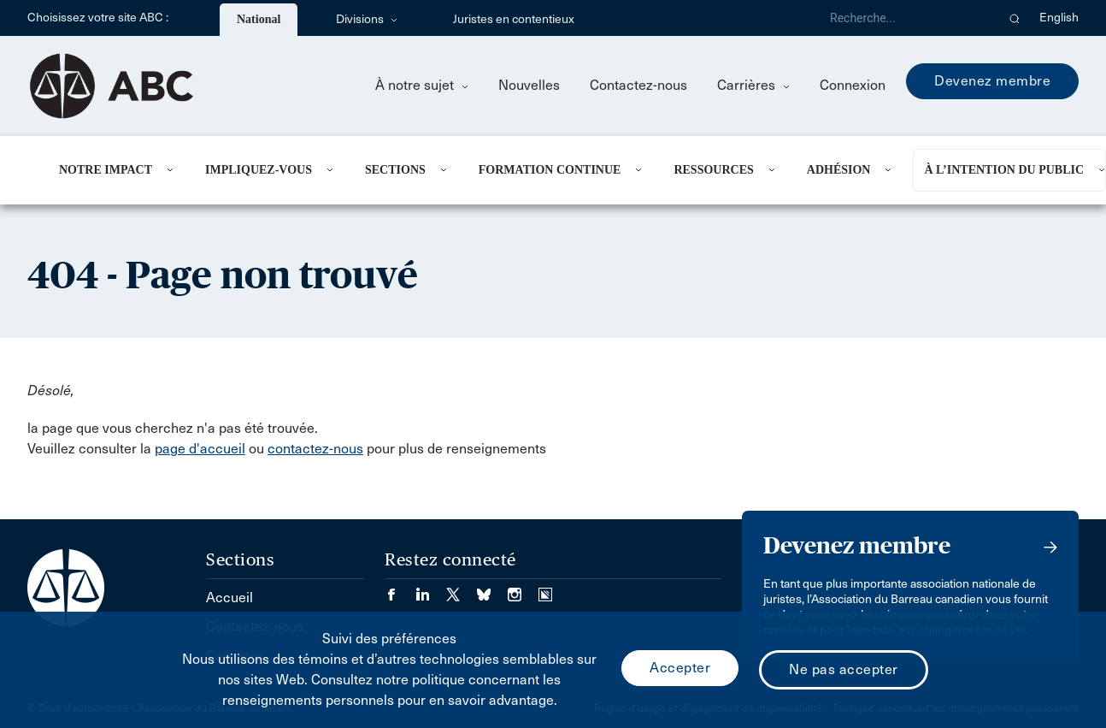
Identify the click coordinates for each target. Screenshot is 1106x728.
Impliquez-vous (258, 169)
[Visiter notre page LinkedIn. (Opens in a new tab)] (430, 589)
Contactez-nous (638, 85)
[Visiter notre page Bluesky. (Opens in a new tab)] (492, 589)
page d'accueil (200, 449)
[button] (1015, 18)
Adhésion (839, 169)
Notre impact (105, 169)
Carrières (753, 85)
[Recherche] (906, 18)
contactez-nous (315, 449)
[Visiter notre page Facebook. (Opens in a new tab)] (400, 589)
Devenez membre (992, 81)
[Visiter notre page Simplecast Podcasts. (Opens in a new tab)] (545, 589)
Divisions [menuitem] (366, 19)
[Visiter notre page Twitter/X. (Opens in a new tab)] (461, 589)
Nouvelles (529, 85)
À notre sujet (421, 85)
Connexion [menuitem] (852, 85)
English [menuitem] (1059, 17)
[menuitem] (111, 170)
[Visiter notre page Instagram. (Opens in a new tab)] (523, 589)
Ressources (713, 169)
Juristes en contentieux (513, 19)
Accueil (229, 597)
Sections (395, 169)
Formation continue (550, 169)
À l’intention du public (1004, 169)
